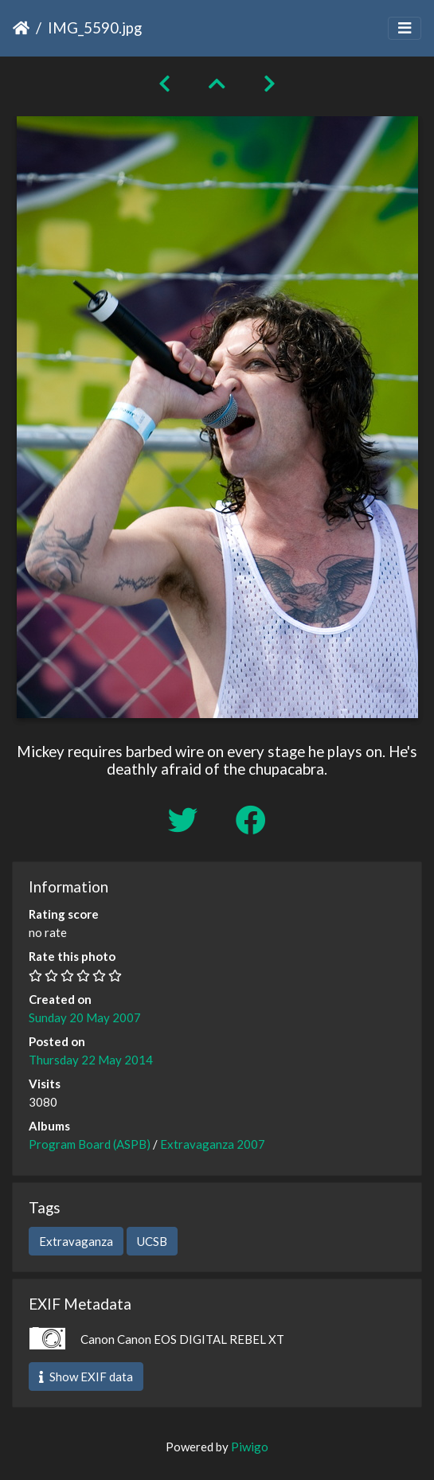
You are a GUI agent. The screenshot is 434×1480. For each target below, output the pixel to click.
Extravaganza (76, 1241)
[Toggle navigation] (404, 28)
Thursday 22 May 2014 (91, 1059)
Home (21, 28)
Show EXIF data (86, 1376)
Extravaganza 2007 (212, 1144)
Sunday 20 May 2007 (85, 1017)
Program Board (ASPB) (90, 1144)
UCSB (152, 1241)
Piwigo (249, 1446)
